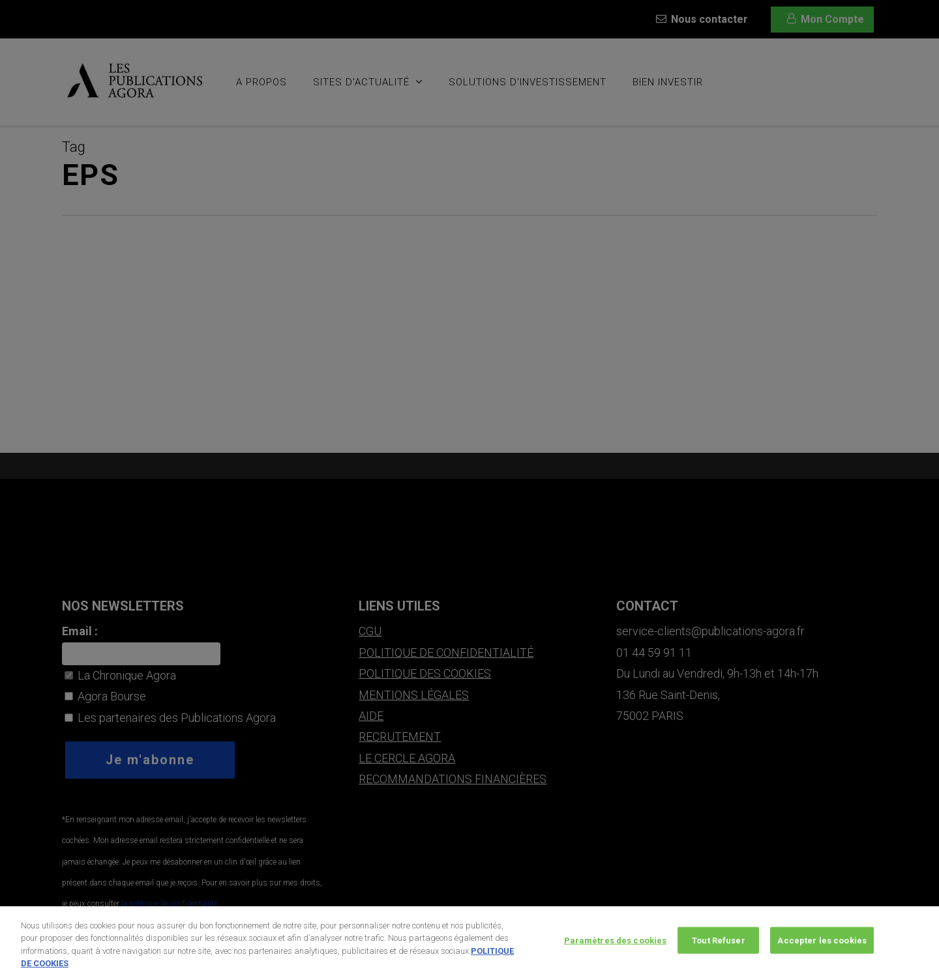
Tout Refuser (718, 946)
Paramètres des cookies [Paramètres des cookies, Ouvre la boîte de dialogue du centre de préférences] (615, 946)
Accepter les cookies (822, 946)
